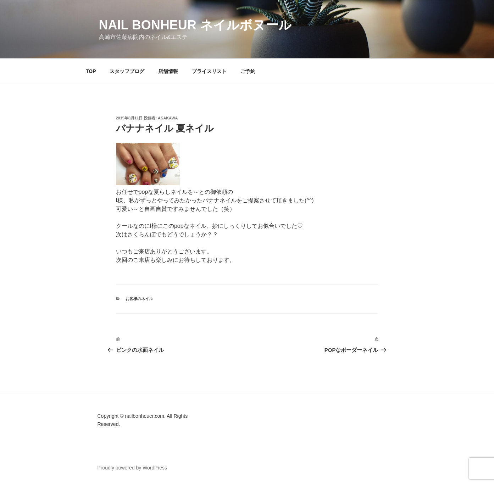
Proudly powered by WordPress (132, 468)
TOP (91, 71)
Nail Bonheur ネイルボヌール (195, 25)
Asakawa (168, 118)
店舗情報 (168, 71)
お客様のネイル (139, 299)
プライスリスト (209, 71)
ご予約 (247, 71)
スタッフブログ (127, 71)
